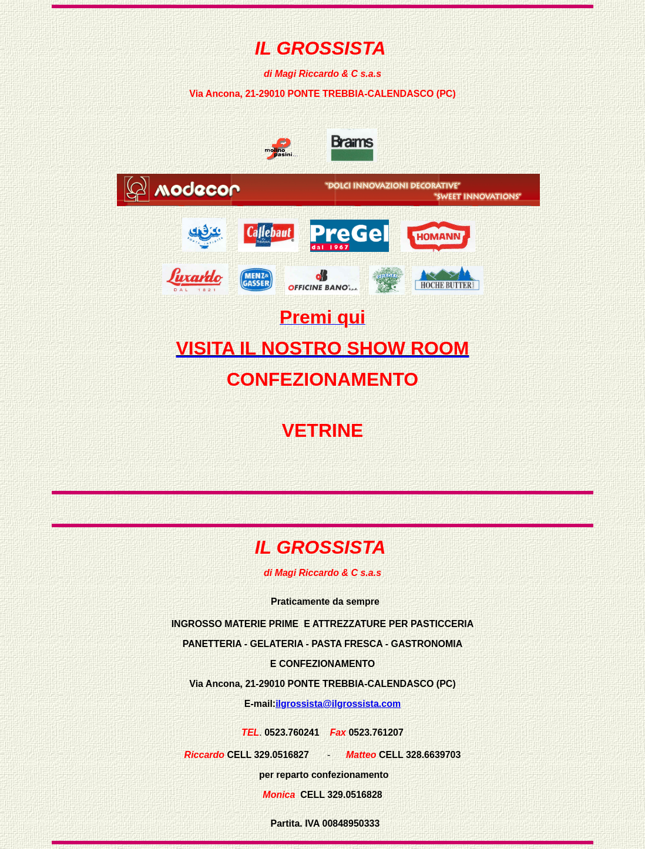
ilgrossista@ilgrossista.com (338, 704)
